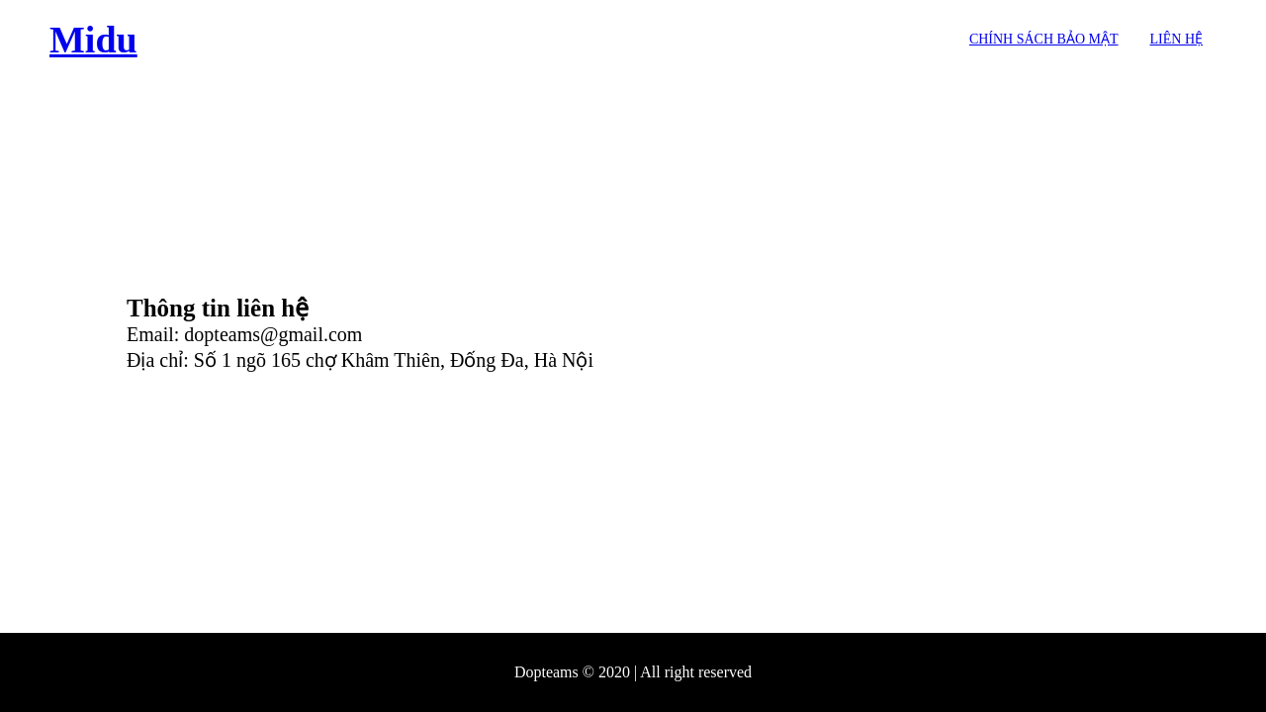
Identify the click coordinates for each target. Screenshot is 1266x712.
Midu (93, 39)
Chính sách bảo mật (1044, 39)
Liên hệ (1177, 39)
